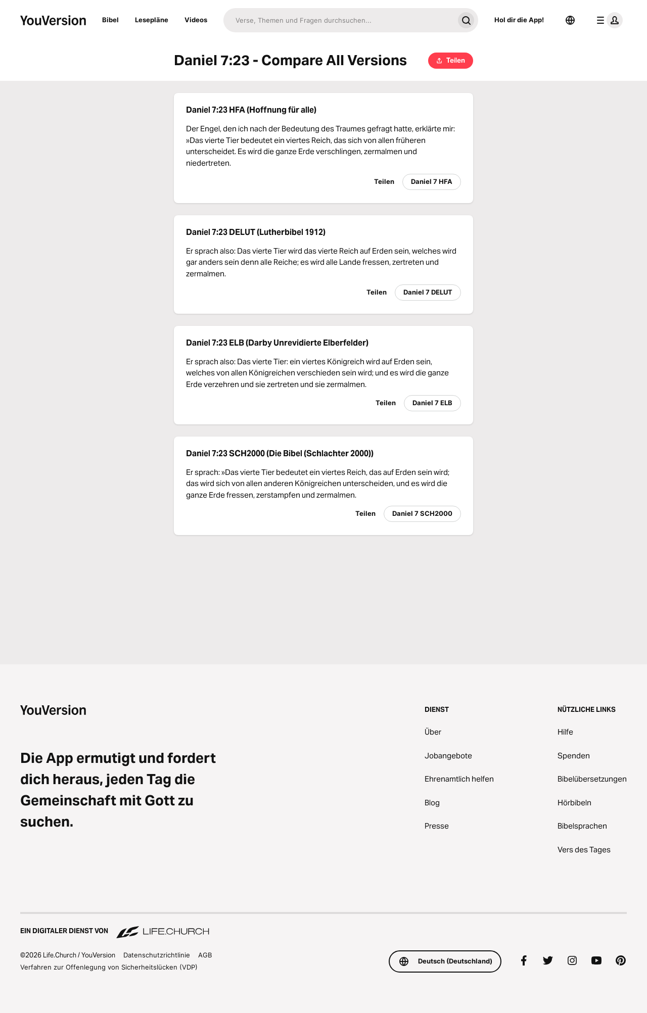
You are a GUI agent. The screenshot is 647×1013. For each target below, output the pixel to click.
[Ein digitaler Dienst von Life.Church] (323, 926)
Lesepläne (151, 20)
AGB (205, 955)
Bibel (110, 20)
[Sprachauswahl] (570, 20)
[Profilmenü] (607, 20)
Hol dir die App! (519, 20)
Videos (195, 20)
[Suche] (338, 20)
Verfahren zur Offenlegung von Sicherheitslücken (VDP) (109, 967)
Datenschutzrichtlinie (156, 955)
